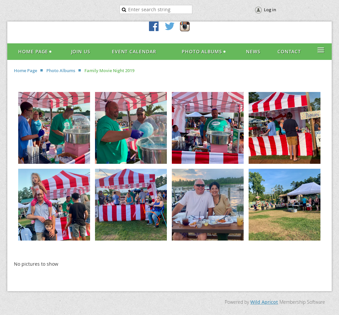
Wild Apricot (264, 302)
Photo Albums (60, 70)
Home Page (25, 70)
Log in (270, 10)
